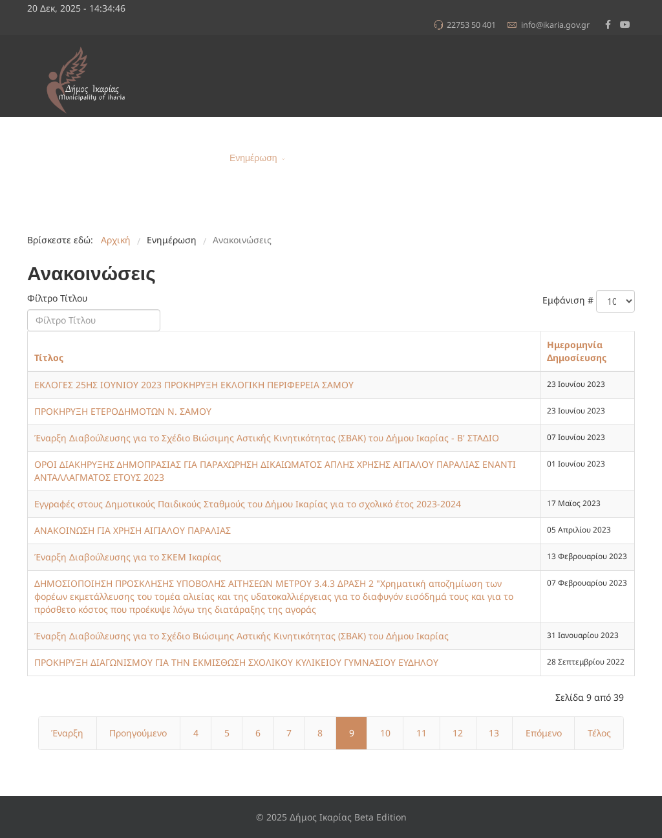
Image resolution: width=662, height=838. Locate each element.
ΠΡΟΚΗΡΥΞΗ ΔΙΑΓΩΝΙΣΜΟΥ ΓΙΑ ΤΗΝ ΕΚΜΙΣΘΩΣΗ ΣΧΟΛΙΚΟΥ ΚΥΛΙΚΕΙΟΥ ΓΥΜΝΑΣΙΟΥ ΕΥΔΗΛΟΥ (236, 662)
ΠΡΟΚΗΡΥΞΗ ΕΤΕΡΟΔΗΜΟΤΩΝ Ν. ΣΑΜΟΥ (122, 411)
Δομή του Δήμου (415, 158)
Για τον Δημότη (330, 158)
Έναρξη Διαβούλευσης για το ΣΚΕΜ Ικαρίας (127, 557)
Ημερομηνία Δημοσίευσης (576, 351)
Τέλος (599, 733)
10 (385, 733)
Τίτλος (48, 357)
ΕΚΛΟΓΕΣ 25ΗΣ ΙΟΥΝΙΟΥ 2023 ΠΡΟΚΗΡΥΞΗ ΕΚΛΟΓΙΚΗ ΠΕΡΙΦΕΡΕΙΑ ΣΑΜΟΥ (194, 385)
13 (494, 733)
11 (421, 733)
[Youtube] (625, 24)
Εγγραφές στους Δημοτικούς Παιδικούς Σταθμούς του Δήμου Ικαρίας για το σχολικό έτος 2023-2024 (247, 504)
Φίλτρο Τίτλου (58, 298)
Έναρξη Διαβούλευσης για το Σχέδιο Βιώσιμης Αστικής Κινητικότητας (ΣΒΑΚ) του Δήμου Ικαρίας (241, 636)
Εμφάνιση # (567, 300)
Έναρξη (67, 733)
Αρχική (205, 158)
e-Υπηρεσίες (497, 158)
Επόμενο (544, 733)
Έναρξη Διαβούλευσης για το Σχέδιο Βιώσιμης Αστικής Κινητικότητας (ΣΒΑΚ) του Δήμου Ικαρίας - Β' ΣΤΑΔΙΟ (266, 438)
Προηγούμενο (138, 733)
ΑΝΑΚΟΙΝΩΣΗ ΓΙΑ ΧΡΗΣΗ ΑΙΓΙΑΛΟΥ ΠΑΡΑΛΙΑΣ (132, 530)
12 (458, 733)
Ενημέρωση (253, 158)
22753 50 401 (471, 24)
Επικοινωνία (605, 158)
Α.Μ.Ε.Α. (552, 158)
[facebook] (608, 24)
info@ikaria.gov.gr (555, 24)
